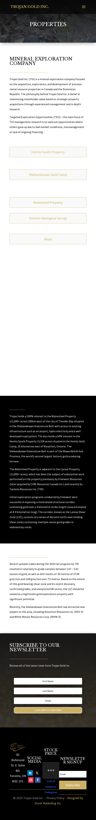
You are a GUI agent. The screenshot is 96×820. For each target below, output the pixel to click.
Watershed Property (48, 202)
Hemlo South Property (48, 152)
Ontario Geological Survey (48, 218)
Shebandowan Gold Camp (48, 174)
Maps (48, 239)
